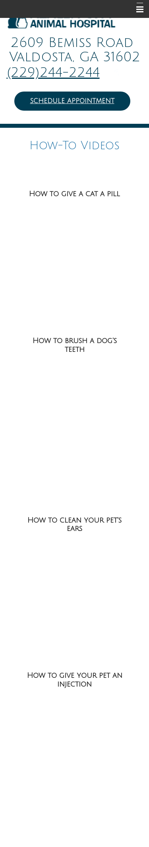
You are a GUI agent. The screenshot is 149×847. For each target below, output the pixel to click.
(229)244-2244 (53, 73)
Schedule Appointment (72, 101)
